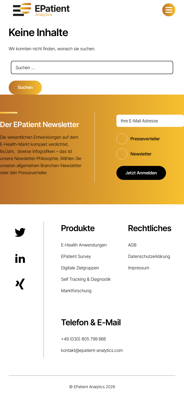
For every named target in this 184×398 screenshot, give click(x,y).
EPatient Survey (76, 256)
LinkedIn (19, 258)
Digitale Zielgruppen (80, 267)
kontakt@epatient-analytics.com (92, 350)
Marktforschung (76, 290)
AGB (132, 244)
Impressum (138, 267)
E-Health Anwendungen (84, 244)
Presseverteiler (145, 138)
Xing (19, 284)
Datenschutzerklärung (149, 256)
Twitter (19, 232)
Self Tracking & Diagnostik (86, 279)
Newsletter (141, 153)
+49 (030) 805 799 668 (83, 338)
